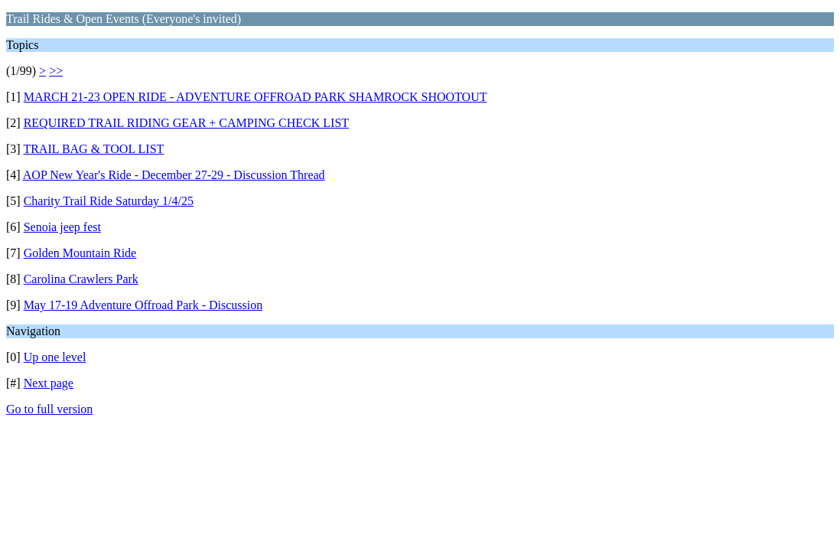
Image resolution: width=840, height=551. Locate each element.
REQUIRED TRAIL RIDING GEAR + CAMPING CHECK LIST (186, 122)
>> (56, 70)
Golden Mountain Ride (80, 252)
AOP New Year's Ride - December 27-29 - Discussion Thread (174, 174)
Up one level (55, 357)
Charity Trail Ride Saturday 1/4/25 (109, 200)
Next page (48, 383)
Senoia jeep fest (62, 226)
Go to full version (49, 409)
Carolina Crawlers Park (81, 278)
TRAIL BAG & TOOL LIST (93, 148)
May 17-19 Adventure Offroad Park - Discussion (143, 304)
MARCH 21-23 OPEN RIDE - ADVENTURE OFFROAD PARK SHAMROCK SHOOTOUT (255, 96)
